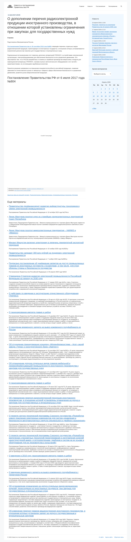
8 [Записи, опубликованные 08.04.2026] (101, 92)
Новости (90, 6)
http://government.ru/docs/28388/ (22, 190)
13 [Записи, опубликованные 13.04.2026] (94, 96)
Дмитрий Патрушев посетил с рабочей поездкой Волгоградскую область (105, 51)
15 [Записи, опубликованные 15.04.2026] (102, 96)
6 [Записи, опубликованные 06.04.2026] (93, 92)
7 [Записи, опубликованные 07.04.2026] (97, 92)
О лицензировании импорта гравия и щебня (30, 312)
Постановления (100, 6)
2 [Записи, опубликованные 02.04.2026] (105, 89)
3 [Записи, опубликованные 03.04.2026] (109, 89)
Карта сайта (108, 537)
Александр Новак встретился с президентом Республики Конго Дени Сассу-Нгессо (104, 59)
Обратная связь (119, 537)
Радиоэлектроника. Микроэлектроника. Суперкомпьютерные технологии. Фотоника (54, 195)
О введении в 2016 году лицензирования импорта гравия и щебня (40, 456)
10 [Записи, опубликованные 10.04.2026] (109, 92)
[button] (121, 6)
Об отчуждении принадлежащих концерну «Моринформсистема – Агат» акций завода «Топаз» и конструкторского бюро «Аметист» (46, 345)
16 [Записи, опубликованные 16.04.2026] (106, 96)
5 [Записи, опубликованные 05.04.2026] (117, 89)
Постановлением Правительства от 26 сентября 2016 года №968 (29, 46)
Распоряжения (113, 6)
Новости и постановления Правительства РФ (24, 6)
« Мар (94, 108)
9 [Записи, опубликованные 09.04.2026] (105, 92)
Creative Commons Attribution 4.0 (35, 188)
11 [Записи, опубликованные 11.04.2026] (114, 92)
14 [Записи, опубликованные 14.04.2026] (98, 96)
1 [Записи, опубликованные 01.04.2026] (101, 89)
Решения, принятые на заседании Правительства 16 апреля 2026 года (104, 26)
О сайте (101, 537)
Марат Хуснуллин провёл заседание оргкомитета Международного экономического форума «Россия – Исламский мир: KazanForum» (104, 35)
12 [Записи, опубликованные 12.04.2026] (118, 92)
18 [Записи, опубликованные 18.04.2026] (114, 96)
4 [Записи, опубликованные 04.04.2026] (113, 89)
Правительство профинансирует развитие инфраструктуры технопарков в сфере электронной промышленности (44, 207)
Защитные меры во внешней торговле (18, 195)
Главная (81, 6)
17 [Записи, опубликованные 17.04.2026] (109, 96)
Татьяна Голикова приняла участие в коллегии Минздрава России (104, 44)
